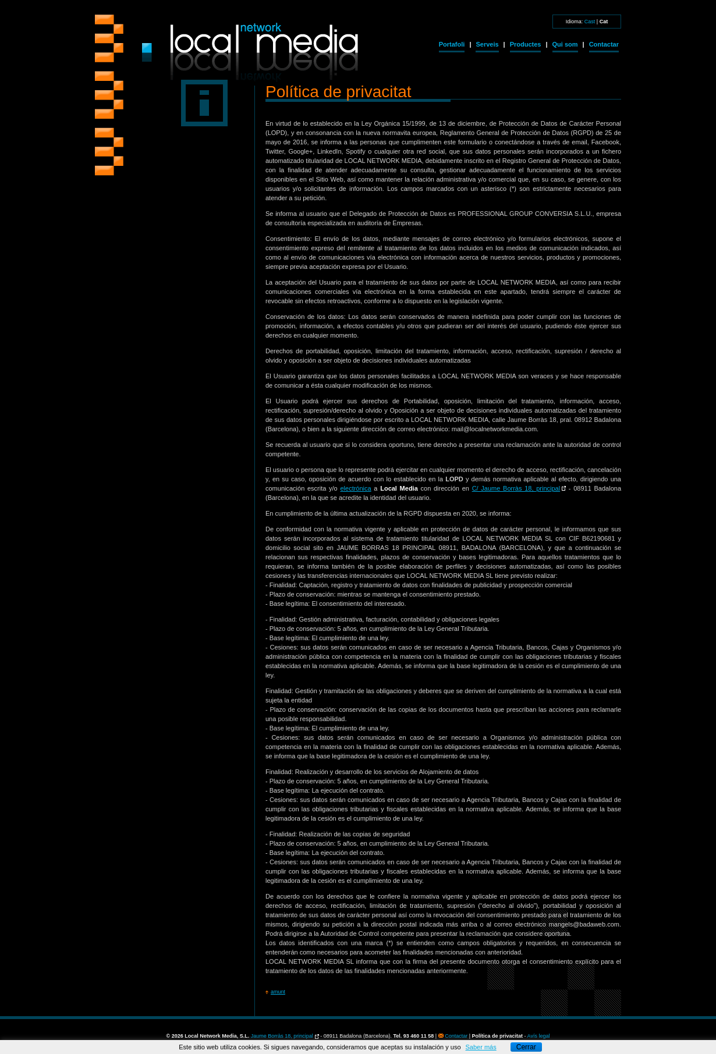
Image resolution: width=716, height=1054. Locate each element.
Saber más (481, 1047)
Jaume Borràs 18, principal (282, 1036)
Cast (590, 21)
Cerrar (526, 1047)
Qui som (565, 44)
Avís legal (538, 1036)
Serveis (487, 44)
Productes (525, 44)
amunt (278, 992)
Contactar (604, 44)
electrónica (355, 488)
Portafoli (452, 44)
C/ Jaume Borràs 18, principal (516, 488)
